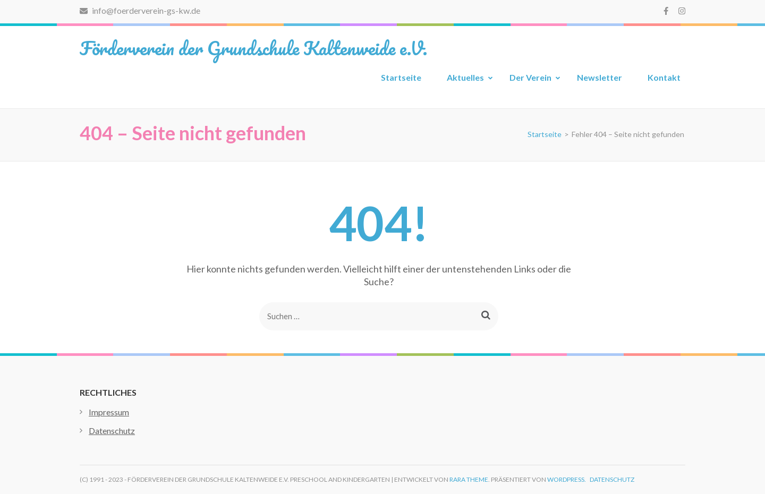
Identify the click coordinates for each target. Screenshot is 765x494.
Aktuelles (465, 77)
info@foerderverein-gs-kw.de (140, 10)
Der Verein (530, 77)
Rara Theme (468, 479)
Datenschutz (112, 430)
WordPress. (566, 479)
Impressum (109, 412)
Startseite (401, 77)
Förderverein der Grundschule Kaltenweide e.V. (253, 48)
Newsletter (599, 77)
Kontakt (664, 77)
